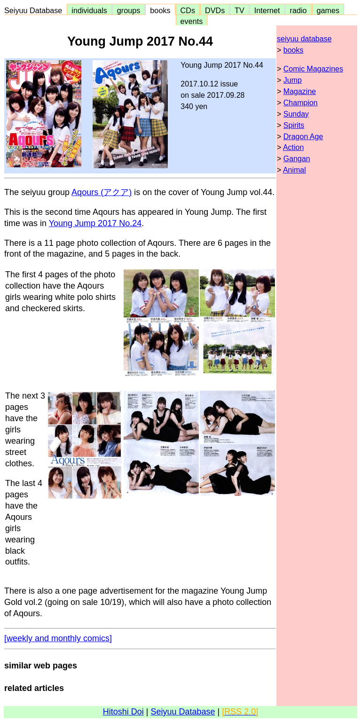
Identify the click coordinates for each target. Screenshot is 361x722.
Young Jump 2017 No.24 (95, 223)
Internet (267, 10)
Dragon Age (303, 137)
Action (293, 147)
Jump (292, 80)
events (191, 21)
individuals (89, 10)
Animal (294, 170)
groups (129, 10)
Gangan (296, 159)
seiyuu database (304, 39)
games (328, 10)
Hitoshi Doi (123, 711)
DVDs (215, 10)
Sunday (296, 114)
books (160, 10)
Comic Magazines (313, 69)
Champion (300, 103)
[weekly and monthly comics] (58, 638)
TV (239, 10)
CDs (187, 10)
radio (298, 10)
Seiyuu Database (35, 10)
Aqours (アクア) (101, 192)
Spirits (293, 125)
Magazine (299, 91)
